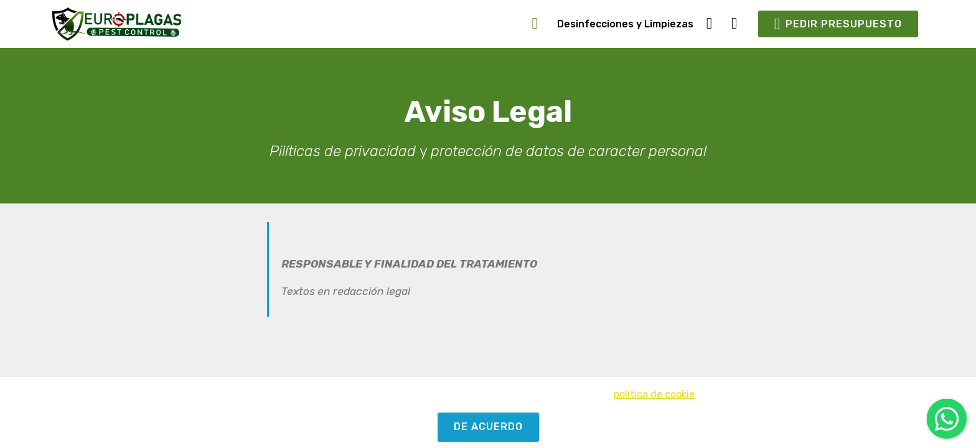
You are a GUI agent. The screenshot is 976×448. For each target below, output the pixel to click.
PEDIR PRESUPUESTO (838, 24)
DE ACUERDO (488, 426)
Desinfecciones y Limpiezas (625, 24)
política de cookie (654, 394)
